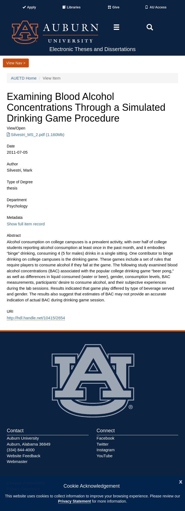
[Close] (180, 481)
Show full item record (26, 224)
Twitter (103, 444)
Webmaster (17, 461)
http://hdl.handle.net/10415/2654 (36, 318)
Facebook (106, 438)
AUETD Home (24, 78)
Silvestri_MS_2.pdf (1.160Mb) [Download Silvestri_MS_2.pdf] (35, 134)
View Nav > (15, 63)
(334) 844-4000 (21, 449)
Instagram (106, 449)
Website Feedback (23, 455)
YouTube (105, 455)
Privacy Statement (74, 501)
